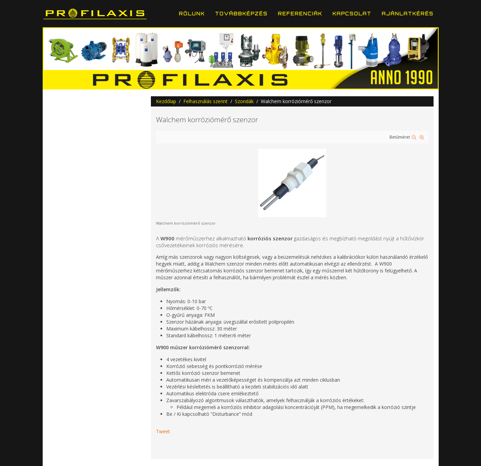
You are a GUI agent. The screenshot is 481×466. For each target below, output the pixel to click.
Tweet (163, 431)
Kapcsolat (352, 13)
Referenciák (300, 13)
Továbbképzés (241, 13)
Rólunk (192, 13)
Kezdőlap (166, 101)
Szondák (244, 101)
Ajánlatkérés (408, 13)
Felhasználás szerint (205, 101)
